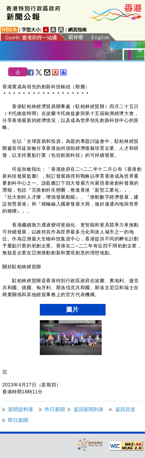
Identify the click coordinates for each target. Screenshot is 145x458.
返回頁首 (125, 409)
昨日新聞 (55, 409)
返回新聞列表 (88, 409)
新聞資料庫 (20, 409)
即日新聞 (18, 420)
